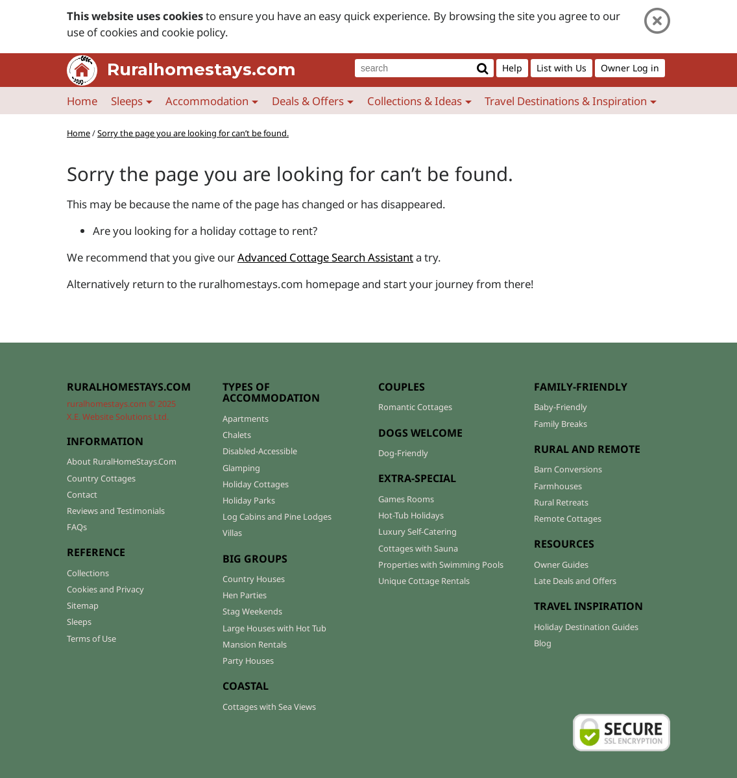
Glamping (241, 468)
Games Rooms (406, 499)
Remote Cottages (567, 518)
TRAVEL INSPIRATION (588, 606)
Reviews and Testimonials (116, 511)
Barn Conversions (568, 469)
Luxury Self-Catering (417, 531)
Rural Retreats (561, 502)
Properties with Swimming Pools (440, 564)
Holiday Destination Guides (586, 627)
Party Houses (248, 660)
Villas (232, 533)
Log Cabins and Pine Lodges (277, 516)
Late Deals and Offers (575, 581)
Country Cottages (101, 478)
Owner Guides (561, 564)
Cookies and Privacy (105, 589)
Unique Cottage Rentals (424, 581)
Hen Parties (245, 595)
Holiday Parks (249, 500)
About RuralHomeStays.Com (121, 461)
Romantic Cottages (415, 407)
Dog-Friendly (403, 453)
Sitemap (83, 605)
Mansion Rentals (255, 644)
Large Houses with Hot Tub (274, 628)
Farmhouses (558, 486)
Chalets (237, 435)
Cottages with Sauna (418, 548)
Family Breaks (560, 424)
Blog (542, 643)
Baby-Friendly (560, 407)
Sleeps (79, 621)
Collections (88, 573)
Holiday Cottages (256, 484)
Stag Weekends (252, 611)
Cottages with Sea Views (269, 706)
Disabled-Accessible (260, 451)
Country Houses (254, 579)
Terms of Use (91, 638)
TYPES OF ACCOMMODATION (271, 393)
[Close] (657, 21)
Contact (82, 494)
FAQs (77, 527)
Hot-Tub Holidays (411, 515)
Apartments (246, 418)
